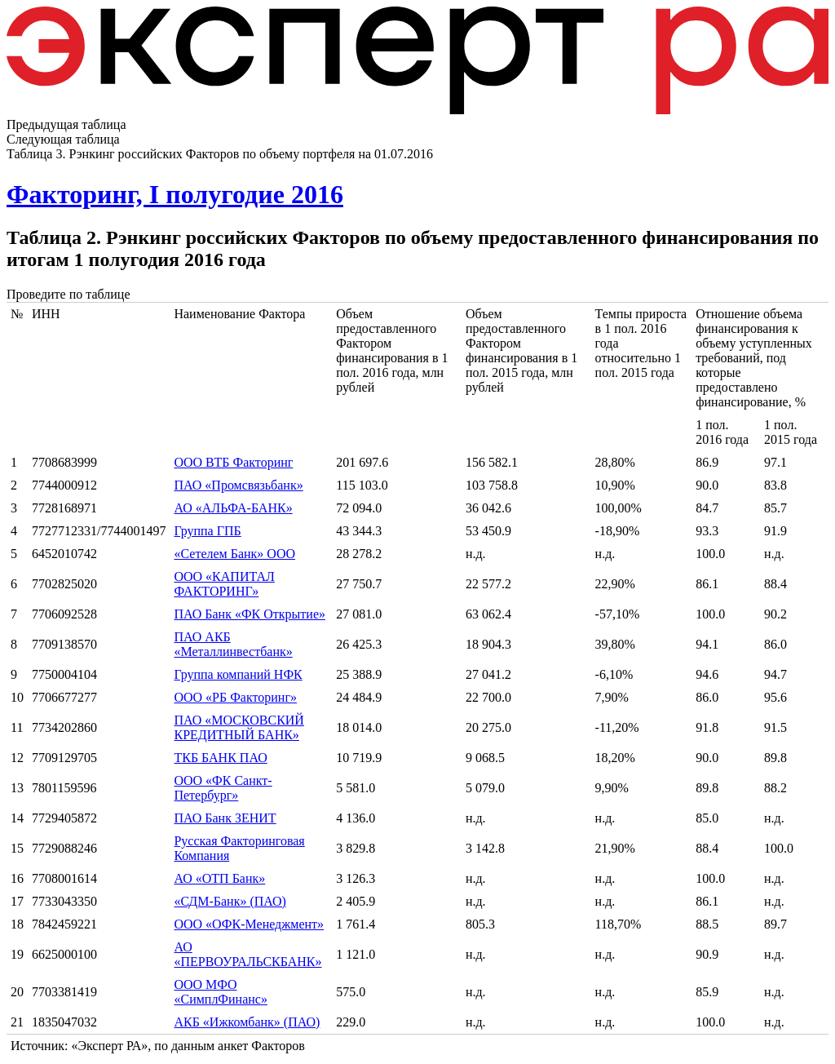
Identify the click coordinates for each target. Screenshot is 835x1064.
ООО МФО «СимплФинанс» (220, 992)
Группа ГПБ (207, 531)
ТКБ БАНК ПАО (220, 758)
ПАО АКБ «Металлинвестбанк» (233, 644)
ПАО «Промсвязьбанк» (238, 485)
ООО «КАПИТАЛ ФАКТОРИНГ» (224, 584)
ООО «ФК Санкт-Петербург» (223, 788)
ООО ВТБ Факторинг (233, 462)
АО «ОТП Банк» (219, 878)
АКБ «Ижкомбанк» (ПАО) (247, 1022)
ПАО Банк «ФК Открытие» (249, 614)
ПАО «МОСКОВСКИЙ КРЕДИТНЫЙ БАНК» (238, 727)
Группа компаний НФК (238, 674)
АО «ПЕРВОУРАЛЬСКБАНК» (247, 954)
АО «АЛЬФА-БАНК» (233, 508)
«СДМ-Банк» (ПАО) (230, 901)
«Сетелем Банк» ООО (234, 554)
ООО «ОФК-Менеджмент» (249, 924)
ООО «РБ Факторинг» (235, 697)
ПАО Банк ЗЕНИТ (225, 818)
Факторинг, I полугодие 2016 (175, 194)
